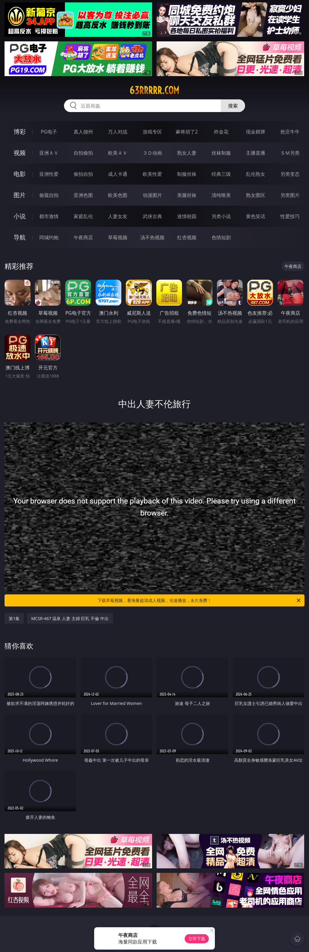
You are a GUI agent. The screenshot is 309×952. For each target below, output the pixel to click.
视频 (20, 153)
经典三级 (221, 174)
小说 (20, 216)
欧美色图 (117, 195)
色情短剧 (221, 237)
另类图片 (290, 195)
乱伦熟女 (255, 174)
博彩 (20, 131)
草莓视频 (117, 237)
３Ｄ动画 (152, 153)
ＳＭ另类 (290, 153)
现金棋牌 (255, 131)
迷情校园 (186, 216)
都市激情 (49, 216)
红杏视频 (186, 237)
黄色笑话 (255, 216)
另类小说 (221, 216)
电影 (20, 174)
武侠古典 (152, 216)
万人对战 (117, 131)
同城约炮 (49, 237)
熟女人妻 (186, 153)
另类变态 (290, 174)
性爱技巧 (290, 216)
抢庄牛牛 (290, 131)
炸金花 (221, 131)
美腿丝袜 (186, 195)
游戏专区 (152, 131)
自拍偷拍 (83, 153)
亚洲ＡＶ (49, 153)
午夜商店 (83, 237)
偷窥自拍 (49, 195)
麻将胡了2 (187, 131)
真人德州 (83, 131)
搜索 (233, 105)
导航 (20, 237)
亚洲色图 (83, 195)
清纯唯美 (221, 195)
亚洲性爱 (49, 174)
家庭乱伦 (83, 216)
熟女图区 (255, 195)
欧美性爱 (152, 174)
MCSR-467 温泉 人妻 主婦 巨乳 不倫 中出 (69, 618)
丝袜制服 (221, 153)
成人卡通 (117, 174)
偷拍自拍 (83, 174)
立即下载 (196, 938)
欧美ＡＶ (117, 153)
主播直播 (255, 153)
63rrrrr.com (154, 90)
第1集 (14, 618)
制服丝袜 (186, 174)
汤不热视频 (152, 237)
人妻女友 (117, 216)
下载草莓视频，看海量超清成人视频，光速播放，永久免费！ (199, 600)
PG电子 (49, 131)
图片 (20, 195)
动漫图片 (152, 195)
